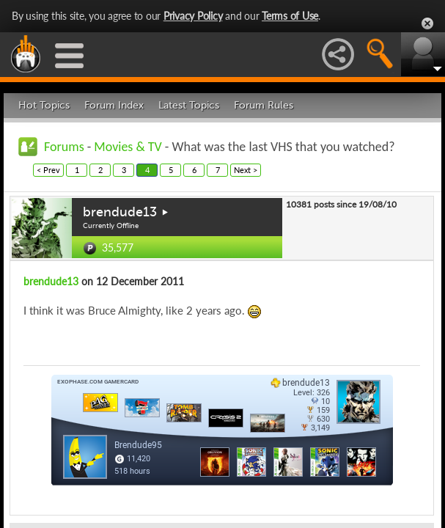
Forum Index (114, 105)
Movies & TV (127, 147)
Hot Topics (44, 105)
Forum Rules (263, 105)
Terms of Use (290, 16)
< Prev (48, 170)
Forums (64, 147)
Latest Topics (188, 105)
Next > (245, 170)
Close (427, 23)
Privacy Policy (193, 16)
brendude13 (120, 212)
